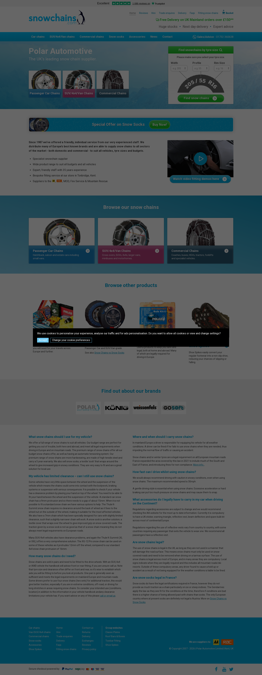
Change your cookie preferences (71, 340)
